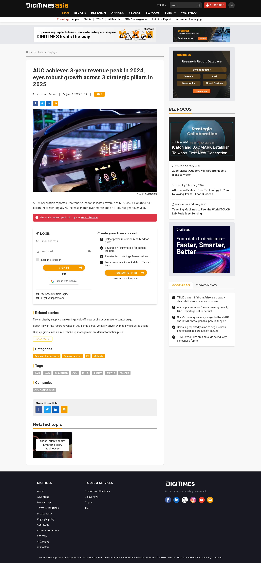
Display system (72, 356)
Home (29, 52)
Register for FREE (129, 272)
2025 (47, 372)
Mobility (98, 356)
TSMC (99, 19)
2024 (37, 372)
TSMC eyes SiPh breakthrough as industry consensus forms (202, 338)
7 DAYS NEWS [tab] (206, 285)
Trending (63, 19)
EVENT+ (170, 12)
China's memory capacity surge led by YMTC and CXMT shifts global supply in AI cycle (203, 319)
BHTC (85, 372)
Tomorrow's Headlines (97, 491)
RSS (87, 507)
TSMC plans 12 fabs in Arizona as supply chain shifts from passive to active (201, 299)
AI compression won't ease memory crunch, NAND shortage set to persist (202, 309)
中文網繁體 (43, 541)
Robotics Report (161, 19)
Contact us (43, 524)
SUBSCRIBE (215, 5)
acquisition (61, 372)
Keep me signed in (51, 259)
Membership (44, 502)
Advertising (43, 496)
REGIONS (80, 12)
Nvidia (87, 19)
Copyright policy (45, 519)
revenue (124, 372)
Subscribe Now (89, 217)
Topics (88, 502)
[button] (64, 281)
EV (87, 356)
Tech (40, 52)
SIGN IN (71, 267)
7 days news (92, 496)
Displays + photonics (46, 356)
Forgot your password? (52, 297)
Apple (75, 19)
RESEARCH (98, 12)
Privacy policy (44, 513)
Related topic (47, 424)
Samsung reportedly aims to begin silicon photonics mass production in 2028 (201, 329)
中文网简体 (43, 547)
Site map (42, 535)
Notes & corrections (48, 530)
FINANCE (135, 12)
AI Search (114, 19)
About (40, 491)
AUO (75, 372)
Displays (52, 52)
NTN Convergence (136, 19)
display (97, 372)
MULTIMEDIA (189, 12)
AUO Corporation (44, 389)
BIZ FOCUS (153, 12)
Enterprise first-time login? (54, 293)
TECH (65, 12)
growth (110, 372)
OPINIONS (117, 12)
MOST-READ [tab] (181, 285)
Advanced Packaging (189, 19)
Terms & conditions (48, 507)
